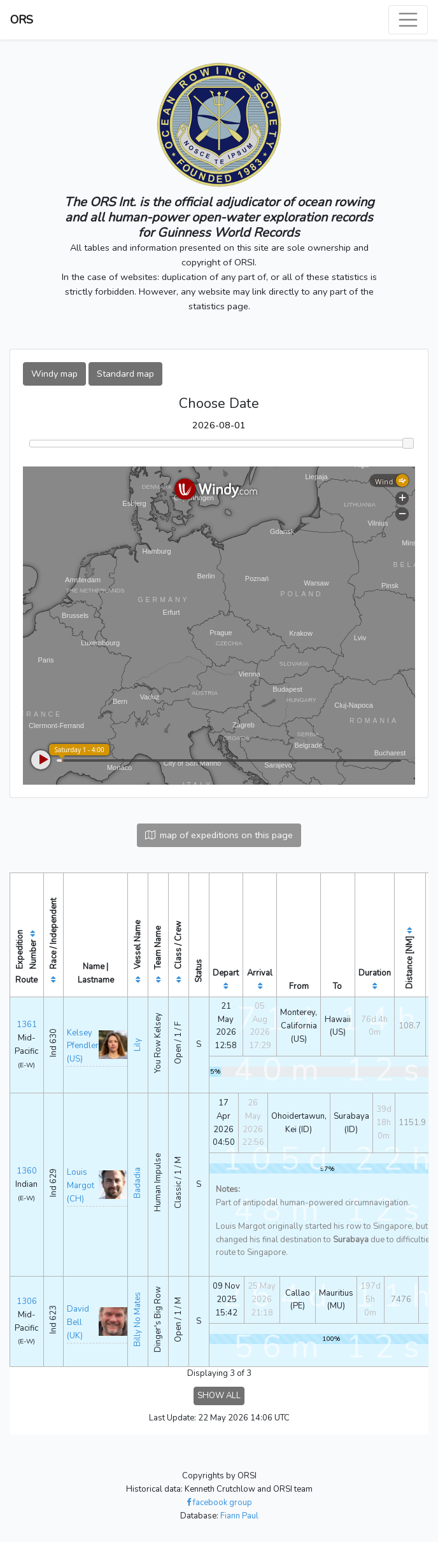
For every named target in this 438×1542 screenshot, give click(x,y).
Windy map (54, 373)
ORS (21, 19)
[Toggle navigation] (408, 19)
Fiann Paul (239, 1516)
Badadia (137, 1182)
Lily (137, 1044)
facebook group (219, 1502)
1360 (27, 1171)
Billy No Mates (137, 1319)
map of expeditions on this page (219, 835)
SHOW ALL (219, 1395)
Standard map (125, 373)
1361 (27, 1024)
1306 (27, 1301)
